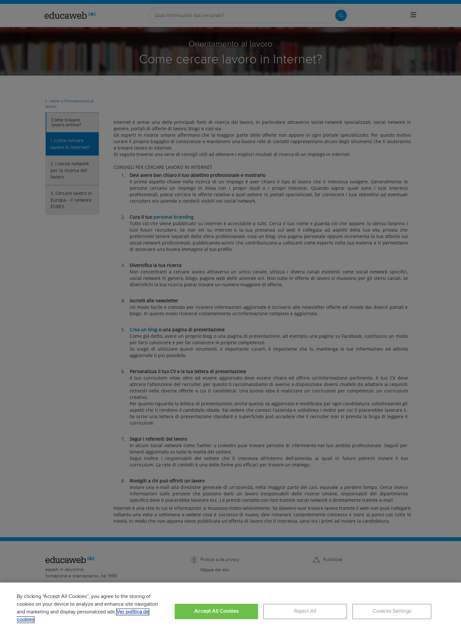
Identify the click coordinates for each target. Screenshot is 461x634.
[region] (230, 608)
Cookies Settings (392, 611)
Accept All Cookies (216, 611)
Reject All (305, 611)
